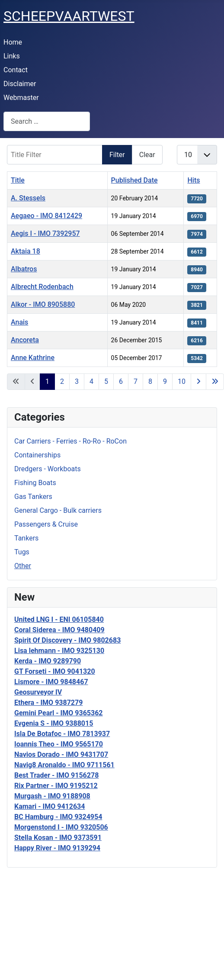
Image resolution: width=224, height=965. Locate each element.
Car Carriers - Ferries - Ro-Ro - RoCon (70, 441)
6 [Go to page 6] (121, 381)
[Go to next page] (198, 381)
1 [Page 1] (47, 381)
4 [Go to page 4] (91, 381)
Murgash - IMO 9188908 (52, 796)
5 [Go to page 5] (106, 381)
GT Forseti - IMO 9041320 (54, 671)
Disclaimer (19, 84)
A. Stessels (28, 198)
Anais (19, 322)
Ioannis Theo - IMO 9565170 (58, 744)
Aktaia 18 (25, 251)
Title (18, 180)
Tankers (26, 538)
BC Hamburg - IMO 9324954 (58, 817)
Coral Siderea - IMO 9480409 (59, 630)
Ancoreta (25, 340)
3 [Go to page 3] (77, 381)
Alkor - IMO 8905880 (43, 304)
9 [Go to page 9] (165, 381)
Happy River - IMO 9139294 (57, 848)
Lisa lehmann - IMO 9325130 (59, 651)
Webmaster (21, 97)
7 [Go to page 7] (136, 381)
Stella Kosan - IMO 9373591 (58, 837)
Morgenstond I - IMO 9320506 (61, 827)
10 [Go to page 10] (182, 381)
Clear (147, 155)
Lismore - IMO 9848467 (51, 682)
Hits (193, 180)
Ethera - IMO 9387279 (48, 702)
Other (22, 566)
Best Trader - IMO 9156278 (56, 775)
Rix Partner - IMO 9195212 (56, 786)
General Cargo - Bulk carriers (58, 510)
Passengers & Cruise (46, 524)
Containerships (37, 455)
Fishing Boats (35, 483)
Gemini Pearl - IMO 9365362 (58, 713)
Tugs (21, 552)
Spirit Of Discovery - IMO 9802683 (67, 640)
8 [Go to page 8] (150, 381)
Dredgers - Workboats (47, 469)
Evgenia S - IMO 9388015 (53, 723)
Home (12, 42)
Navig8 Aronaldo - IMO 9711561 (64, 765)
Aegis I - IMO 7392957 (45, 233)
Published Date (134, 180)
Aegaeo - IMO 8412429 (46, 216)
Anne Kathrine (32, 358)
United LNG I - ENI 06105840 (59, 619)
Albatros (24, 269)
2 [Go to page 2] (62, 381)
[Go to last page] (215, 381)
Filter (117, 155)
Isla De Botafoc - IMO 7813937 (62, 734)
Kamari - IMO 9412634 (49, 806)
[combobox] (46, 121)
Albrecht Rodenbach (42, 287)
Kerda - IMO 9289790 (47, 661)
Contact (15, 70)
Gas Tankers (33, 496)
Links (11, 56)
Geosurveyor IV (38, 692)
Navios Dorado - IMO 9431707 (61, 754)
